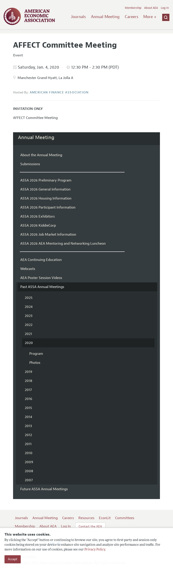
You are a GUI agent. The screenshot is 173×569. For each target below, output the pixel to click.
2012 (28, 435)
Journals (78, 16)
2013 (28, 426)
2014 (28, 417)
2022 (28, 325)
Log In (165, 8)
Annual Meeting (105, 16)
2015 (28, 408)
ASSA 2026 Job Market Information (48, 234)
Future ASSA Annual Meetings (44, 489)
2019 (28, 371)
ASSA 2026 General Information (45, 189)
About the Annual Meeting (41, 155)
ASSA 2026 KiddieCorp (38, 225)
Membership (133, 8)
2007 (29, 480)
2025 (28, 297)
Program (36, 353)
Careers (131, 16)
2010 (28, 453)
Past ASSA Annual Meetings (42, 287)
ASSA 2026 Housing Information (45, 198)
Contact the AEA (90, 526)
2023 (28, 316)
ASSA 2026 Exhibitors (37, 216)
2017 (28, 390)
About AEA (151, 8)
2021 (28, 334)
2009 (29, 462)
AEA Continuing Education (41, 260)
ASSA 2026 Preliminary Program (45, 180)
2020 (29, 343)
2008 (29, 471)
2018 (28, 381)
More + (149, 16)
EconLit (105, 518)
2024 (29, 306)
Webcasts (27, 269)
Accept (12, 559)
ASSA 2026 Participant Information (47, 207)
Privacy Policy (94, 549)
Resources (86, 518)
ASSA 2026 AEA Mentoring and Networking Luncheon (63, 243)
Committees (124, 518)
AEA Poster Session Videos (41, 278)
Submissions (30, 164)
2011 (28, 444)
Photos (34, 362)
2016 (28, 399)
